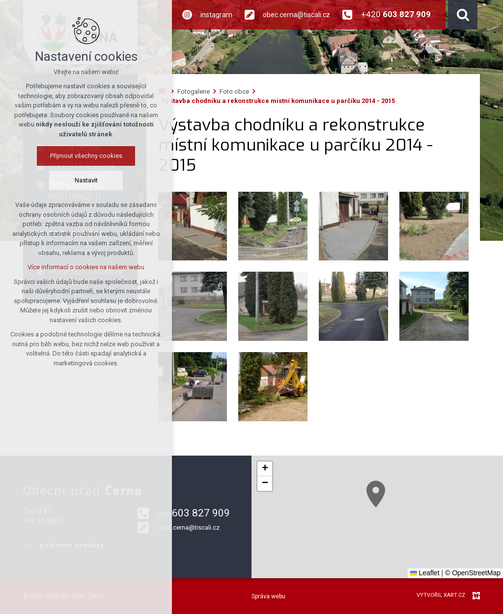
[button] (375, 494)
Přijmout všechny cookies (86, 155)
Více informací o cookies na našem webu (86, 267)
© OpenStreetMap (473, 573)
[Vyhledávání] (462, 14)
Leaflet (425, 573)
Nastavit (86, 180)
